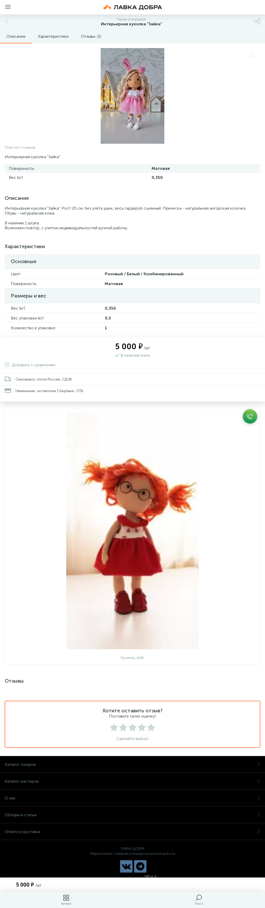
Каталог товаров (132, 764)
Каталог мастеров (132, 781)
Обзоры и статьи (132, 814)
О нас (132, 798)
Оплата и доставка (132, 831)
